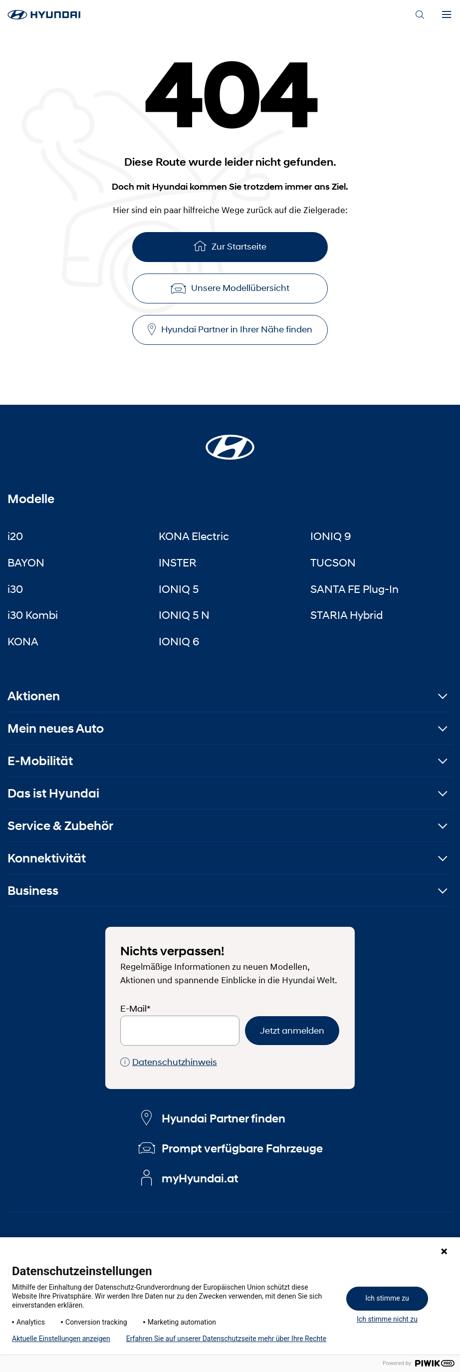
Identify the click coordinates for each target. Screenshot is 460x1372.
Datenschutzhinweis (168, 1062)
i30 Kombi (32, 614)
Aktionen (33, 696)
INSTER (178, 562)
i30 (15, 588)
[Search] (420, 15)
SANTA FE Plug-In (354, 588)
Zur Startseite (230, 246)
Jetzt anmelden (292, 1030)
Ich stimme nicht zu (387, 1319)
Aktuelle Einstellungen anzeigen (61, 1339)
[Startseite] (230, 441)
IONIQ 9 (330, 536)
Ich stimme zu (387, 1298)
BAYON (25, 562)
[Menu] (447, 15)
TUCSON (333, 562)
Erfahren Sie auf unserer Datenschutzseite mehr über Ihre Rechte (226, 1339)
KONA (22, 641)
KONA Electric (194, 536)
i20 (15, 536)
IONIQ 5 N (184, 614)
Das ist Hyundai (53, 793)
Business (32, 890)
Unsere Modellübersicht (230, 287)
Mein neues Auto (55, 728)
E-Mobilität (40, 761)
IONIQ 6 (179, 641)
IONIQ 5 (179, 588)
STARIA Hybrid (346, 614)
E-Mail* (135, 1008)
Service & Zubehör (60, 825)
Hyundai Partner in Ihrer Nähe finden (230, 329)
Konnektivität (46, 858)
